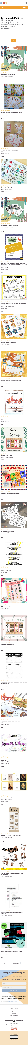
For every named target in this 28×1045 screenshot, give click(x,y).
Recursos (14, 1011)
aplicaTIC (7, 267)
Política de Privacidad (12, 1001)
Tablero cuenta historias (7, 606)
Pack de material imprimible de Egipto (11, 112)
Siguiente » (16, 963)
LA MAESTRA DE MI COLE (10, 952)
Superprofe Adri (8, 876)
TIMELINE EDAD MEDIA (7, 455)
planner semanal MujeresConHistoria (11, 380)
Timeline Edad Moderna (7, 644)
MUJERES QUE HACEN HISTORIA (9, 225)
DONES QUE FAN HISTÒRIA (8, 74)
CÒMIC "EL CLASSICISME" (7, 531)
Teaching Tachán (8, 189)
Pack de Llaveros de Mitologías (9, 150)
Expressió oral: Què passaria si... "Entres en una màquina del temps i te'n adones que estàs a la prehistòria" (14, 264)
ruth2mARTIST (8, 344)
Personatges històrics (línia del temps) (11, 797)
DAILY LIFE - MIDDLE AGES (8, 569)
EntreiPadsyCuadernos (9, 685)
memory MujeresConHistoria (8, 342)
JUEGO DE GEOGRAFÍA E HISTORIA (10, 493)
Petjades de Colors (9, 76)
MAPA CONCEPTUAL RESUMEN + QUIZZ (11, 951)
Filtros (13, 40)
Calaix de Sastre (8, 799)
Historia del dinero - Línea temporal (11, 835)
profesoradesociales (9, 457)
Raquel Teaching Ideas (9, 306)
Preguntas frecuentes (14, 1015)
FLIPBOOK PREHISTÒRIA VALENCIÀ (10, 721)
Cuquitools (7, 608)
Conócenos (14, 1013)
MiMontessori (8, 114)
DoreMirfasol (7, 532)
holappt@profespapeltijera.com (14, 1025)
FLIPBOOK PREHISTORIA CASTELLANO (11, 418)
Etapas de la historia (6, 187)
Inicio (2, 13)
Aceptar (14, 1037)
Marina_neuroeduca (9, 419)
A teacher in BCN (8, 570)
